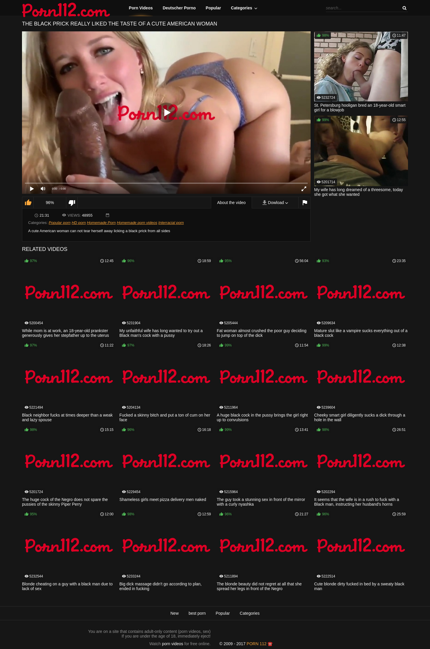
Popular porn (59, 222)
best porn (197, 613)
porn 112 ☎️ (260, 643)
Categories (241, 8)
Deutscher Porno (179, 8)
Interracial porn (171, 222)
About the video (231, 202)
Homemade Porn (101, 222)
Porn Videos (141, 8)
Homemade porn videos (137, 222)
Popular (213, 8)
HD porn (79, 222)
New (174, 613)
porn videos (172, 643)
